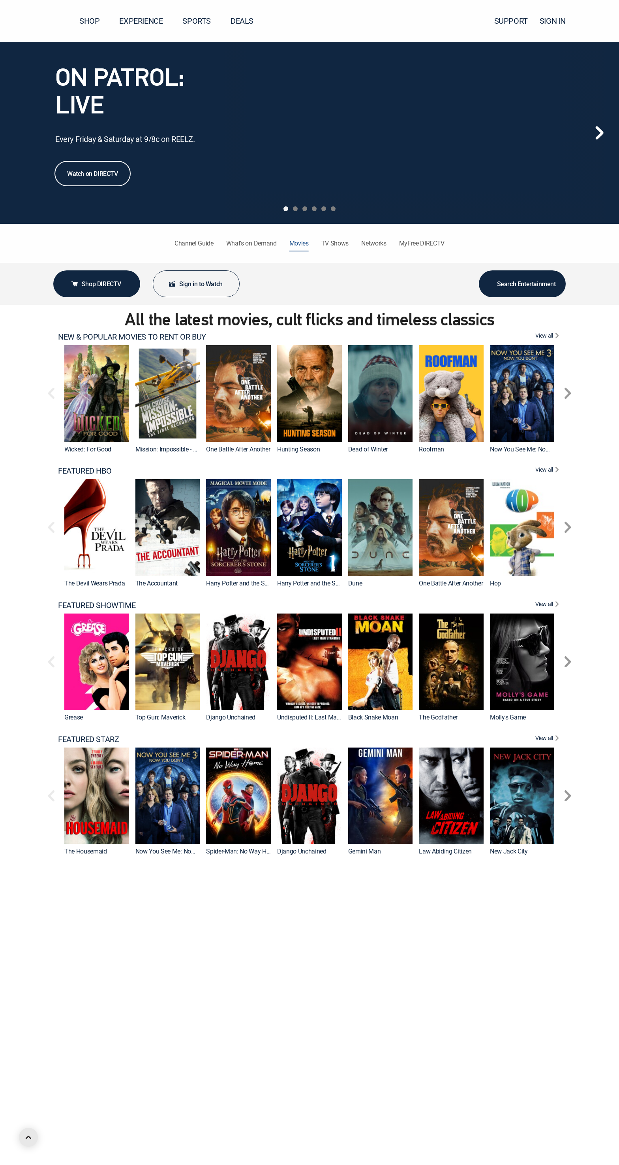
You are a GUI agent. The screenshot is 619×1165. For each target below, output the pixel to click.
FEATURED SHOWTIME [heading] (96, 605)
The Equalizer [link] (366, 1119)
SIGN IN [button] (557, 20)
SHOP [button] (94, 20)
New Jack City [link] (509, 851)
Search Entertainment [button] (522, 283)
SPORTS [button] (201, 20)
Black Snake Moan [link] (373, 717)
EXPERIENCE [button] (145, 20)
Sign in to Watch (195, 283)
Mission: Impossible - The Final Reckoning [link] (191, 449)
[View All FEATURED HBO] (548, 471)
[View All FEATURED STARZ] (548, 739)
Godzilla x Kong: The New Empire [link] (392, 985)
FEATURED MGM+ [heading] (88, 1007)
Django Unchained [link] (230, 717)
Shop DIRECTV (96, 283)
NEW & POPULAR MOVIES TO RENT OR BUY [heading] (132, 337)
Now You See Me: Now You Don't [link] (533, 449)
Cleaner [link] (500, 985)
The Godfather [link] (438, 717)
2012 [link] (142, 1119)
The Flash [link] (432, 985)
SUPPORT (511, 20)
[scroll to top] (28, 1137)
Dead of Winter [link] (368, 449)
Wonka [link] (286, 985)
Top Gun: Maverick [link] (160, 717)
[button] (599, 21)
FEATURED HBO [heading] (84, 471)
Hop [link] (495, 583)
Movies (299, 243)
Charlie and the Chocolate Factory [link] (251, 985)
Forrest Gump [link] (224, 1119)
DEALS (242, 20)
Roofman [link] (431, 449)
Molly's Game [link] (508, 717)
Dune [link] (355, 583)
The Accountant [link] (156, 583)
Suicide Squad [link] (154, 985)
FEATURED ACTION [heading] (90, 1141)
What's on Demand (251, 243)
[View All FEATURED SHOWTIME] (548, 605)
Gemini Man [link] (364, 851)
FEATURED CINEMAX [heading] (93, 873)
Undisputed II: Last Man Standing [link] (321, 717)
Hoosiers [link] (430, 1119)
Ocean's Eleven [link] (297, 1119)
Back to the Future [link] (514, 1119)
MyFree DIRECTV (422, 243)
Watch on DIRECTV (92, 173)
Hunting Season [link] (298, 449)
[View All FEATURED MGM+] (548, 1007)
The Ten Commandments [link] (98, 1119)
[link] (96, 393)
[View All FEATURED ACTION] (548, 1141)
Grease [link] (73, 717)
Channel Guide (194, 243)
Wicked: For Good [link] (87, 449)
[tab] (285, 208)
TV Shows (335, 243)
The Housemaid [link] (85, 851)
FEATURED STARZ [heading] (88, 739)
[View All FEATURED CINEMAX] (548, 873)
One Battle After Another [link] (238, 449)
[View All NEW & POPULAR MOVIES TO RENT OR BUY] (548, 337)
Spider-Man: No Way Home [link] (242, 851)
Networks (373, 243)
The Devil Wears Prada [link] (94, 583)
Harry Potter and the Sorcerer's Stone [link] (325, 583)
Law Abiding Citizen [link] (445, 851)
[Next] (599, 133)
